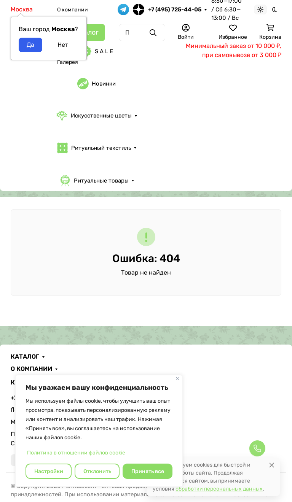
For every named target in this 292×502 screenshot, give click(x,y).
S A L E (96, 51)
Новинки (96, 83)
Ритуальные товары (94, 180)
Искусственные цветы (94, 116)
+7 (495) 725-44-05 (174, 9)
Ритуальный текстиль (94, 148)
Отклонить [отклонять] (97, 471)
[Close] (272, 465)
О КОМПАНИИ (31, 369)
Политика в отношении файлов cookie (76, 453)
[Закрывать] (177, 378)
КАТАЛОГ (25, 357)
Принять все (147, 471)
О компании (72, 9)
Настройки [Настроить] (48, 471)
